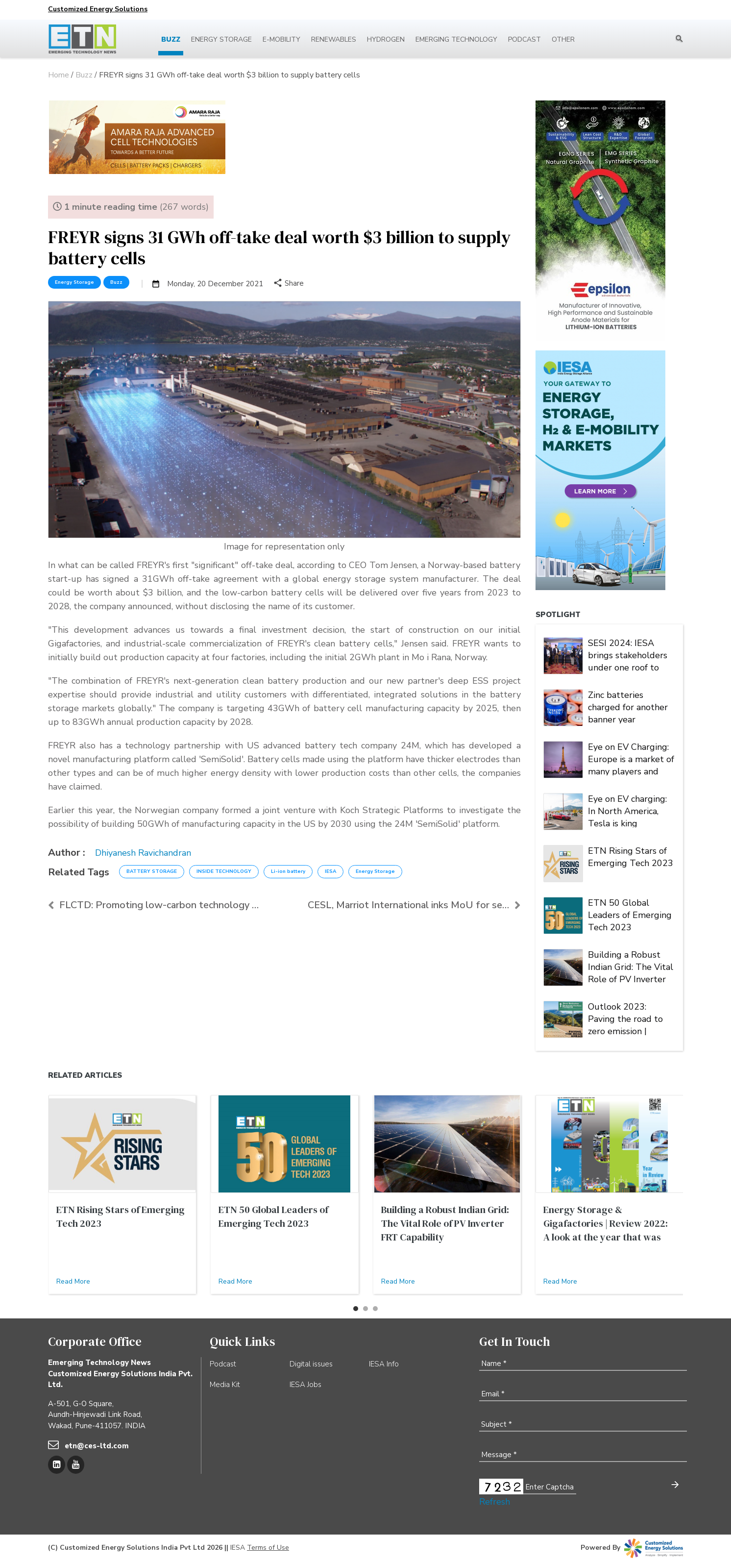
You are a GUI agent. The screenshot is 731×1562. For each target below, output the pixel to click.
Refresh (494, 1502)
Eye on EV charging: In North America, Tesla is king (627, 810)
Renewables (333, 39)
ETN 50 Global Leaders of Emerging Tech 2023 (630, 914)
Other (563, 39)
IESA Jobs (305, 1384)
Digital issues (311, 1364)
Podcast (524, 39)
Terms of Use (268, 1547)
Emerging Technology (456, 39)
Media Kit (225, 1384)
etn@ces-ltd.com (97, 1446)
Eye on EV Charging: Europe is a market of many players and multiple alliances (631, 758)
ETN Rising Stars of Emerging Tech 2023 (630, 857)
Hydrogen (386, 39)
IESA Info (384, 1364)
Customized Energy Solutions (97, 9)
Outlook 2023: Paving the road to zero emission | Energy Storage (625, 1018)
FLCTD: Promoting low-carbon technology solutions (154, 905)
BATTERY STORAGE (151, 871)
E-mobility (281, 39)
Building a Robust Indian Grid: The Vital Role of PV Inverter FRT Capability (630, 966)
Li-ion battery (288, 871)
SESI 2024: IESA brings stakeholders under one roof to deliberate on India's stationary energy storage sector (629, 654)
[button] (355, 1308)
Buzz (170, 39)
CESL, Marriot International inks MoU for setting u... (414, 905)
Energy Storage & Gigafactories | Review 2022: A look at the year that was (605, 1223)
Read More (73, 1281)
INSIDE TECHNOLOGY (223, 871)
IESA (330, 871)
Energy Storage (221, 39)
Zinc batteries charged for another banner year (628, 706)
